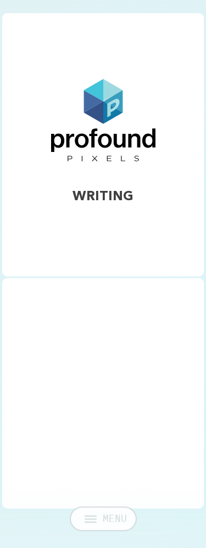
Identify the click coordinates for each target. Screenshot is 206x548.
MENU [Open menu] (106, 522)
